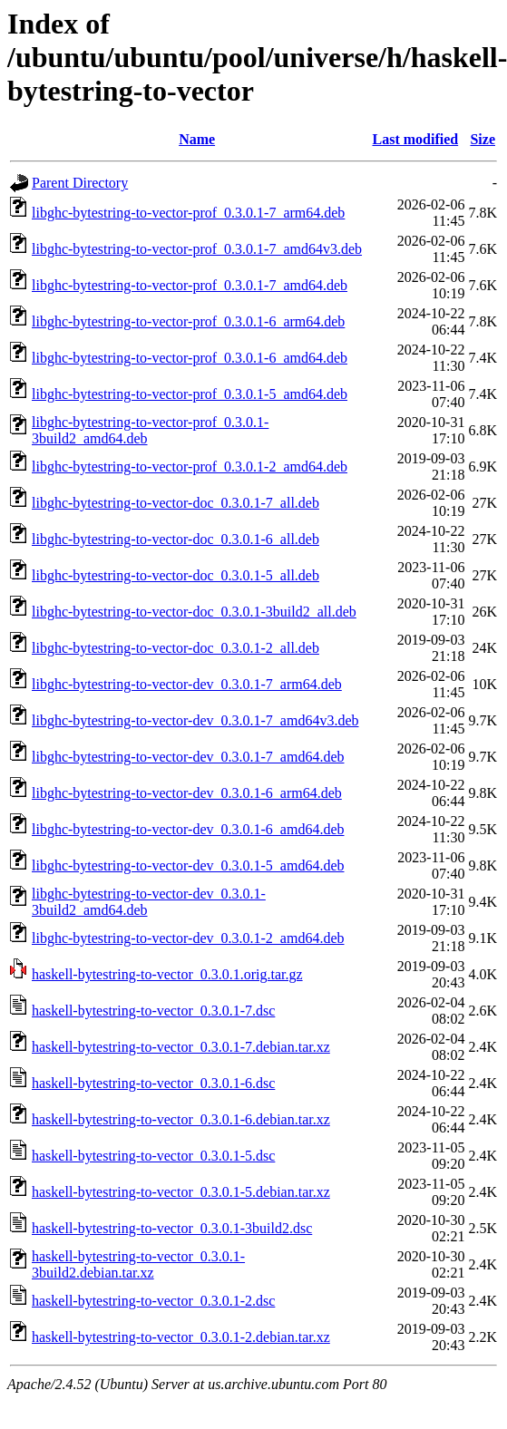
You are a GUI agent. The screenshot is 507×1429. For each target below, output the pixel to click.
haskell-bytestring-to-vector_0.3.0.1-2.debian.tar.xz (181, 1337)
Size (482, 139)
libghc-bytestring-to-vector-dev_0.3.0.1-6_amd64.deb (188, 829)
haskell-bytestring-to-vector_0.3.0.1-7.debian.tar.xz (181, 1047)
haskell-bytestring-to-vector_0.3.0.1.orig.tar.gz (167, 974)
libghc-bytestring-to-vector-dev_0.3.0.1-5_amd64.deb (188, 865)
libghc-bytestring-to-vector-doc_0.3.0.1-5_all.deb (175, 575)
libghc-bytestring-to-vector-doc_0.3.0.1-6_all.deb (175, 539)
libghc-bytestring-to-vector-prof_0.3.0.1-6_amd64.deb (189, 357)
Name (197, 139)
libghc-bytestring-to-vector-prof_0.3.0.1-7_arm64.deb (188, 212)
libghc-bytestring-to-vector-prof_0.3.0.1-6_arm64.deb (188, 321)
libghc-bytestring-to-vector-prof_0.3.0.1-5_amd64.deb (189, 394)
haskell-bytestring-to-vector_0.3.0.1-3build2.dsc (172, 1228)
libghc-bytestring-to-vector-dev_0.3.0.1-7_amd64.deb (188, 756)
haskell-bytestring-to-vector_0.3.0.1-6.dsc (153, 1083)
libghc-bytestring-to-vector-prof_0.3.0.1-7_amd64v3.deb (197, 249)
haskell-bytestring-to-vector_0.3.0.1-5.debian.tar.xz (181, 1192)
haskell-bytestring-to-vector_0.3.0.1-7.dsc (153, 1010)
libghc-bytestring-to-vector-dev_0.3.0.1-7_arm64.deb (187, 684)
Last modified (415, 139)
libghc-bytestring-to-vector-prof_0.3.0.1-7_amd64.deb (189, 285)
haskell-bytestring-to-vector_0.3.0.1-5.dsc (153, 1155)
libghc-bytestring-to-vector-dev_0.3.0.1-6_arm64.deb (187, 793)
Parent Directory (80, 182)
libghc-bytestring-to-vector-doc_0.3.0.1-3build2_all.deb (194, 611)
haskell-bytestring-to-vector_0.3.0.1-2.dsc (153, 1300)
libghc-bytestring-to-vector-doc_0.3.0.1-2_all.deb (175, 648)
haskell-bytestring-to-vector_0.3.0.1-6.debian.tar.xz (181, 1119)
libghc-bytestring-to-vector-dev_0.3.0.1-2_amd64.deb (188, 938)
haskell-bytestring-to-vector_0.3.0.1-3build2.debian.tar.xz (138, 1264)
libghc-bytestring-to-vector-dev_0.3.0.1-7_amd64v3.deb (195, 720)
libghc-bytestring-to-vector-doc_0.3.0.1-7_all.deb (175, 502)
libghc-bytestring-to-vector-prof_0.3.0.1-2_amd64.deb (189, 466)
